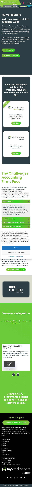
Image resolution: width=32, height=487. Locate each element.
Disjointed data (8, 201)
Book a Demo (8, 50)
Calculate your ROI (11, 56)
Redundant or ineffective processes (14, 223)
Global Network (7, 451)
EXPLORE (16, 123)
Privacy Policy (19, 256)
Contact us (5, 455)
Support (4, 445)
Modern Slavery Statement (11, 464)
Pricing (4, 443)
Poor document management (12, 226)
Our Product (6, 439)
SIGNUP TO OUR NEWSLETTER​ (16, 422)
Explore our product (16, 270)
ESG (3, 453)
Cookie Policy (11, 256)
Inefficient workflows (9, 219)
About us (5, 449)
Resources (5, 441)
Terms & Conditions (8, 458)
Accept (16, 248)
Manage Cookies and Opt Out (16, 252)
